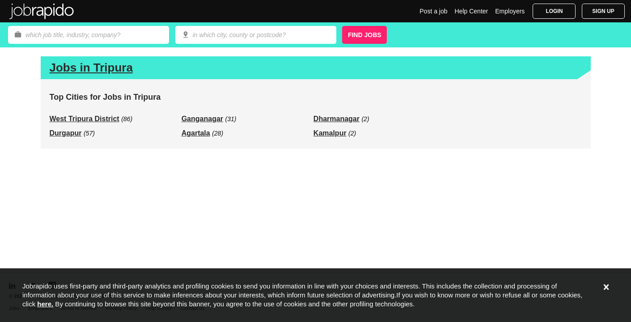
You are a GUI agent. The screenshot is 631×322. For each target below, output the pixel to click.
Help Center (471, 11)
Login (554, 11)
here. (45, 304)
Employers (510, 11)
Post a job (433, 11)
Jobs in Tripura (91, 67)
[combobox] (255, 35)
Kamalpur (330, 133)
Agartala (196, 133)
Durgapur (66, 133)
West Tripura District (84, 119)
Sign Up (603, 11)
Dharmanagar (336, 119)
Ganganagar (202, 119)
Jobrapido (41, 11)
